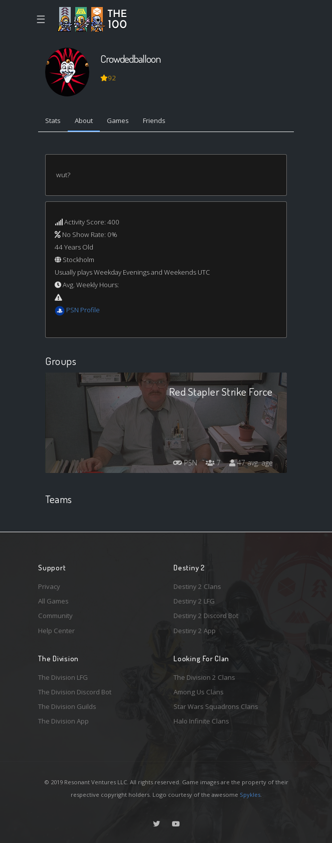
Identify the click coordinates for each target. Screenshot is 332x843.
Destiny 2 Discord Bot (206, 615)
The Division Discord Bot (74, 691)
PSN (185, 462)
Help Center (56, 630)
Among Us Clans (199, 691)
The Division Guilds (67, 706)
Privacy (49, 586)
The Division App (63, 721)
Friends (154, 120)
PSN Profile (83, 309)
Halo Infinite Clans (201, 721)
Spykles (250, 794)
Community (55, 615)
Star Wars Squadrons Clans (216, 706)
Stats (53, 120)
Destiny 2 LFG (194, 601)
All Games (53, 601)
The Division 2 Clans (204, 677)
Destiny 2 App (195, 630)
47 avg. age (251, 462)
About (84, 120)
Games (118, 120)
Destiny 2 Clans (197, 586)
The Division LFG (63, 677)
